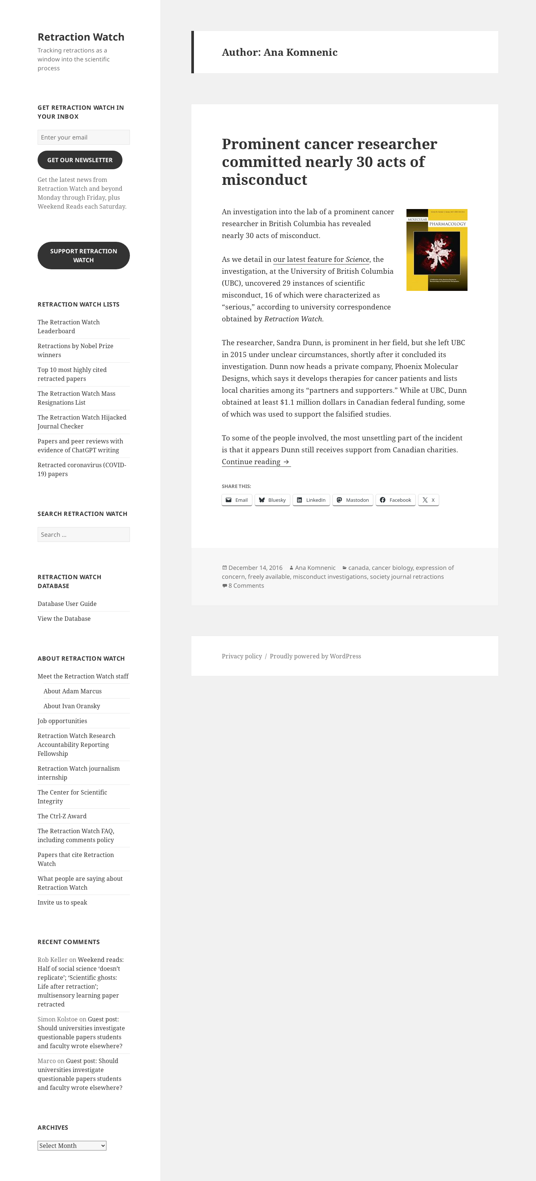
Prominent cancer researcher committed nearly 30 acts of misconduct (329, 161)
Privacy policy (242, 656)
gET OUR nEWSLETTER (80, 160)
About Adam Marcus (73, 691)
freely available (269, 576)
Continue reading (256, 461)
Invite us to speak (62, 902)
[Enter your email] (84, 137)
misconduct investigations (330, 576)
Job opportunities (62, 721)
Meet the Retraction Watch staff (83, 676)
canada (358, 568)
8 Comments (246, 585)
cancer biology (392, 568)
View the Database (64, 618)
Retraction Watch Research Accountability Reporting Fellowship (76, 745)
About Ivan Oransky (72, 706)
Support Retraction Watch (83, 255)
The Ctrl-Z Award (62, 816)
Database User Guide (67, 604)
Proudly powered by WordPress (315, 656)
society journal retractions (407, 576)
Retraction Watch (81, 37)
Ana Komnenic (315, 568)
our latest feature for (321, 259)
